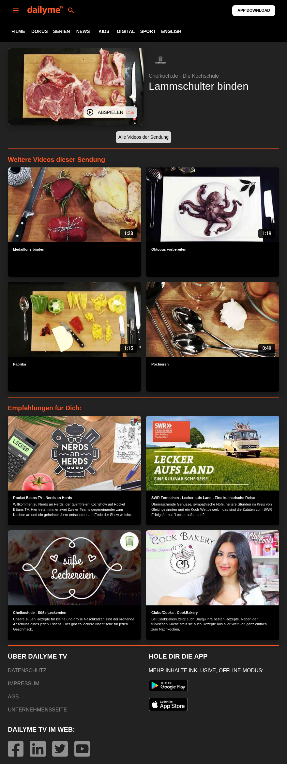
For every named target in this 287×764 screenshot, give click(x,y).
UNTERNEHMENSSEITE (37, 709)
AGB (13, 696)
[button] (160, 60)
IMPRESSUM (23, 683)
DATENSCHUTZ (27, 670)
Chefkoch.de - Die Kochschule (184, 76)
